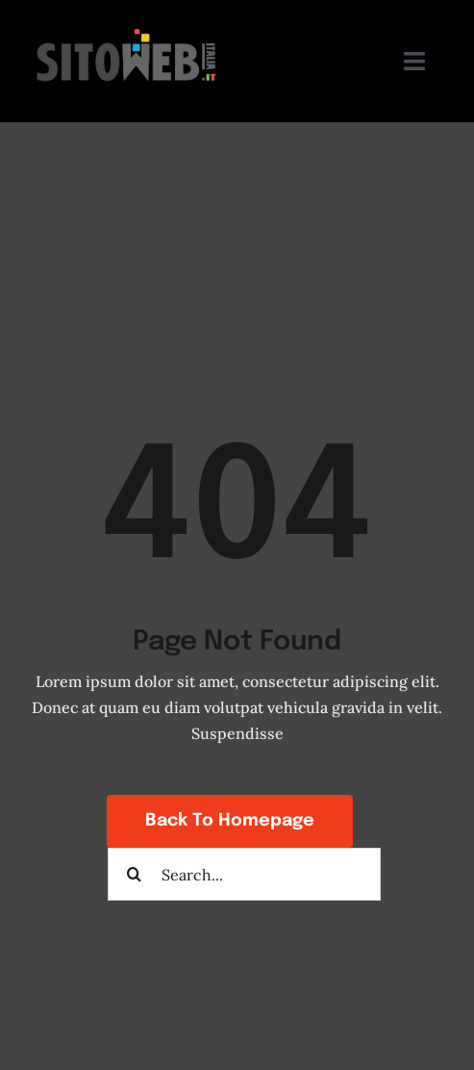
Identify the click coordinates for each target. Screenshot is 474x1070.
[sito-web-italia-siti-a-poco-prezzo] (129, 27)
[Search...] (244, 874)
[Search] (134, 874)
